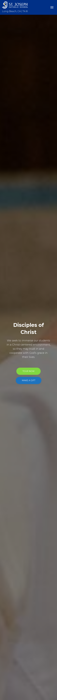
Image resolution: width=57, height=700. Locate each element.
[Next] (53, 350)
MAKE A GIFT (28, 380)
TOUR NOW (28, 371)
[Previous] (3, 350)
